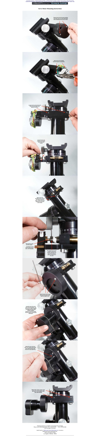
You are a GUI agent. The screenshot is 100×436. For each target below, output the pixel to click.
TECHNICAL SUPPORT (56, 1)
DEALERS (46, 1)
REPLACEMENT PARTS (40, 1)
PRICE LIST (50, 1)
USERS (71, 1)
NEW (73, 1)
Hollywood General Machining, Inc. (51, 430)
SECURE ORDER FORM (65, 1)
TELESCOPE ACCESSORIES (30, 1)
